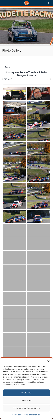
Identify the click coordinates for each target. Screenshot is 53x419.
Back (6, 67)
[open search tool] (49, 3)
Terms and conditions (32, 415)
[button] (48, 361)
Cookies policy (16, 415)
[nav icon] (3, 3)
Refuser (26, 400)
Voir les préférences (26, 408)
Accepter (26, 392)
